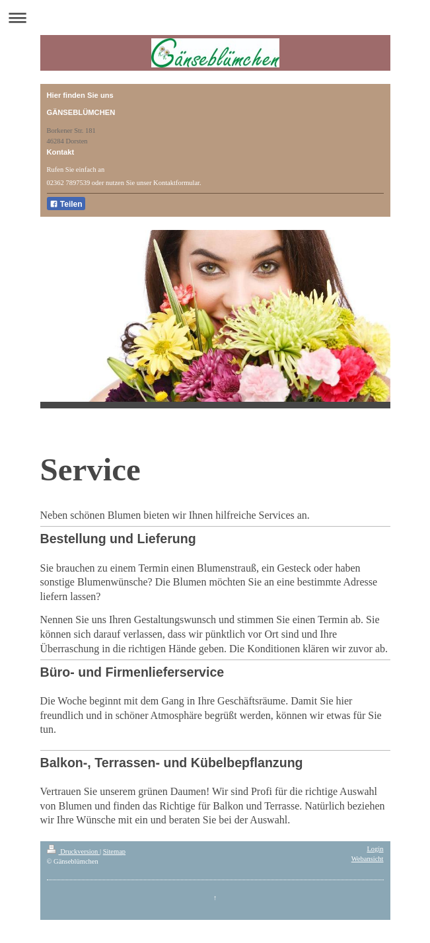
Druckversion (73, 851)
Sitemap (114, 851)
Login (375, 848)
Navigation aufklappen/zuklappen (215, 17)
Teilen (66, 204)
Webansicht (367, 858)
